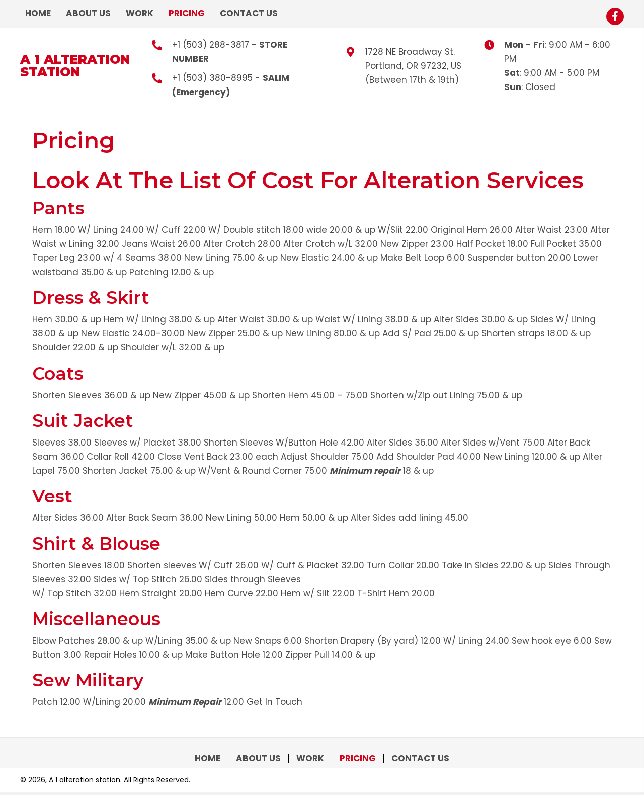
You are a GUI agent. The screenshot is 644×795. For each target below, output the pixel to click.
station (50, 71)
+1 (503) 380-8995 (212, 78)
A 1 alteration (75, 59)
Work (310, 758)
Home (207, 758)
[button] (615, 16)
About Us (258, 758)
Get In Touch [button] (274, 702)
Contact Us (420, 758)
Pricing (358, 758)
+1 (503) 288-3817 (210, 45)
